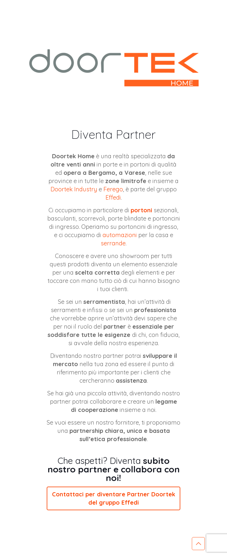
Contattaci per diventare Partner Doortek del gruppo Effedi (113, 498)
